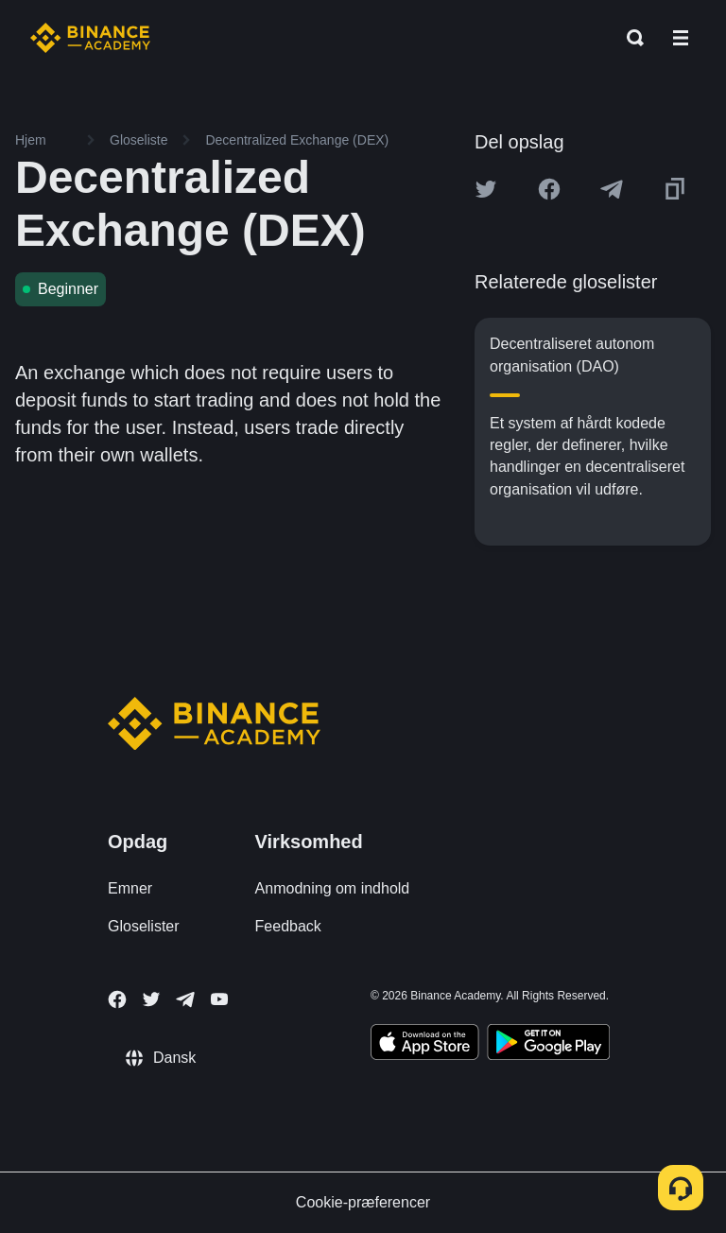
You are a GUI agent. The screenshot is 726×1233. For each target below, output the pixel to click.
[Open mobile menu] (680, 38)
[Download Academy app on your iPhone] (425, 1045)
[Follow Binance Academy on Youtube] (219, 999)
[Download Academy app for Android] (548, 1045)
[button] (680, 37)
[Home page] (90, 38)
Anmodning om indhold (332, 888)
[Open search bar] (630, 38)
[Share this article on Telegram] (611, 189)
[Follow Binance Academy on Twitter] (151, 999)
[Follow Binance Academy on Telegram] (185, 999)
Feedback (288, 926)
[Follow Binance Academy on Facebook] (117, 999)
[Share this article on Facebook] (549, 189)
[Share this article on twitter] (486, 189)
